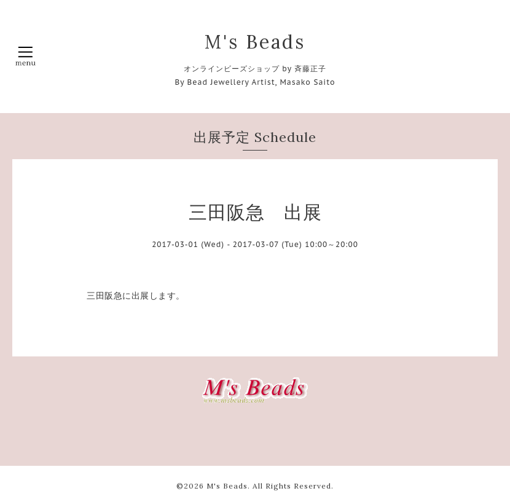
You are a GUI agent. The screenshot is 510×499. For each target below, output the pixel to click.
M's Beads (255, 41)
